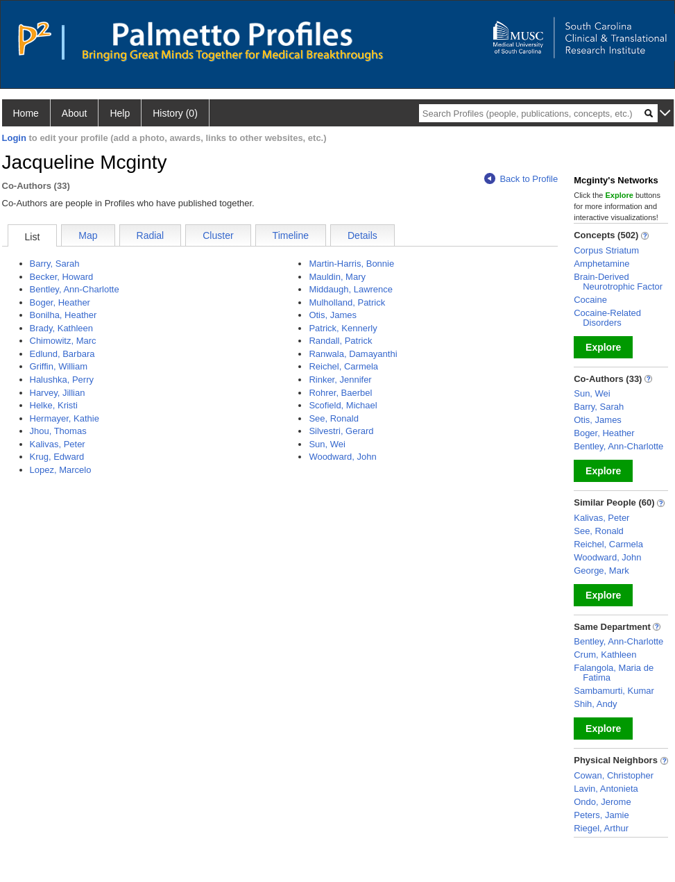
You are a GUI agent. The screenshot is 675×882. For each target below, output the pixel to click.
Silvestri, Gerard (341, 431)
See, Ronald (334, 418)
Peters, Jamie (601, 815)
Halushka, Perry (62, 379)
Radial (150, 235)
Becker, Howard (62, 277)
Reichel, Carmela (343, 366)
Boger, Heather (60, 302)
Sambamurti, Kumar (614, 690)
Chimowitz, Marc (63, 340)
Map (87, 235)
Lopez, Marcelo (61, 470)
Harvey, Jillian (57, 393)
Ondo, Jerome (602, 802)
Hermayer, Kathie (64, 418)
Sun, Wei (327, 444)
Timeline (291, 235)
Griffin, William (59, 366)
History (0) (175, 113)
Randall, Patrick (340, 340)
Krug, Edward (57, 456)
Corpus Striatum (606, 250)
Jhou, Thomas (58, 431)
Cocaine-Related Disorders (607, 318)
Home (26, 113)
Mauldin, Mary (337, 277)
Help (120, 113)
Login (14, 138)
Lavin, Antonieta (606, 788)
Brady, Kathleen (62, 328)
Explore (603, 347)
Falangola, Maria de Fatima (613, 673)
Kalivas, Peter (57, 444)
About (74, 113)
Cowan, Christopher (613, 775)
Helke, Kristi (54, 405)
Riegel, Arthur (601, 828)
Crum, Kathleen (605, 654)
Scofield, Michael (343, 405)
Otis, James (333, 315)
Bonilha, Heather (63, 315)
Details (362, 235)
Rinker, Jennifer (340, 379)
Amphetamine (601, 263)
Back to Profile (521, 179)
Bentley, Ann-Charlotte (74, 289)
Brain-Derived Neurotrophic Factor (618, 282)
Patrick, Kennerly (343, 328)
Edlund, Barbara (62, 354)
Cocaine (590, 299)
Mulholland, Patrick (347, 302)
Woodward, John (342, 456)
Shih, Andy (595, 704)
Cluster (218, 235)
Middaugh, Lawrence (351, 289)
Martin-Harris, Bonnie (351, 263)
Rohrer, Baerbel (340, 393)
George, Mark (601, 570)
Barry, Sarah (55, 263)
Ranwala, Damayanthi (353, 354)
